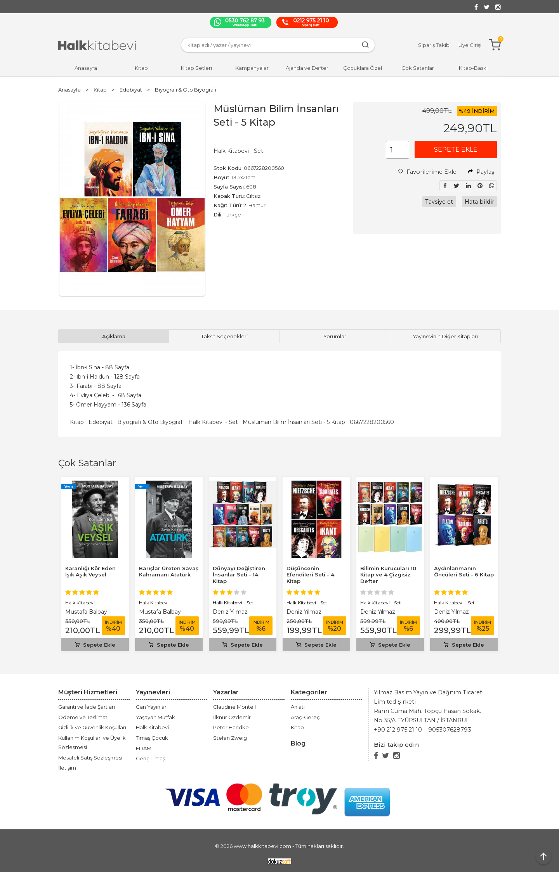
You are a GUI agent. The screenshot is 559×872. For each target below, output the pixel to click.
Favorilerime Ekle (427, 171)
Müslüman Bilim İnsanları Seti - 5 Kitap (294, 422)
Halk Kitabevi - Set (213, 422)
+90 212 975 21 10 (398, 729)
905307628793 (449, 729)
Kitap (77, 422)
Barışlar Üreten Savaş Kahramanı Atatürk (168, 571)
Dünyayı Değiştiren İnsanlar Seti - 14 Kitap (239, 575)
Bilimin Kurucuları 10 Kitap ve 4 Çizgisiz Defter (388, 575)
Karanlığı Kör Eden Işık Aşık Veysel (90, 571)
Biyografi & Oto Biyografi (150, 422)
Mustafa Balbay (86, 611)
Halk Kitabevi (80, 603)
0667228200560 (372, 422)
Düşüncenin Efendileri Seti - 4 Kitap (310, 575)
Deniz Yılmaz (230, 611)
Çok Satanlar (87, 463)
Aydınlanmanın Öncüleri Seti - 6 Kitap (464, 571)
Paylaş (481, 171)
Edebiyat (101, 422)
